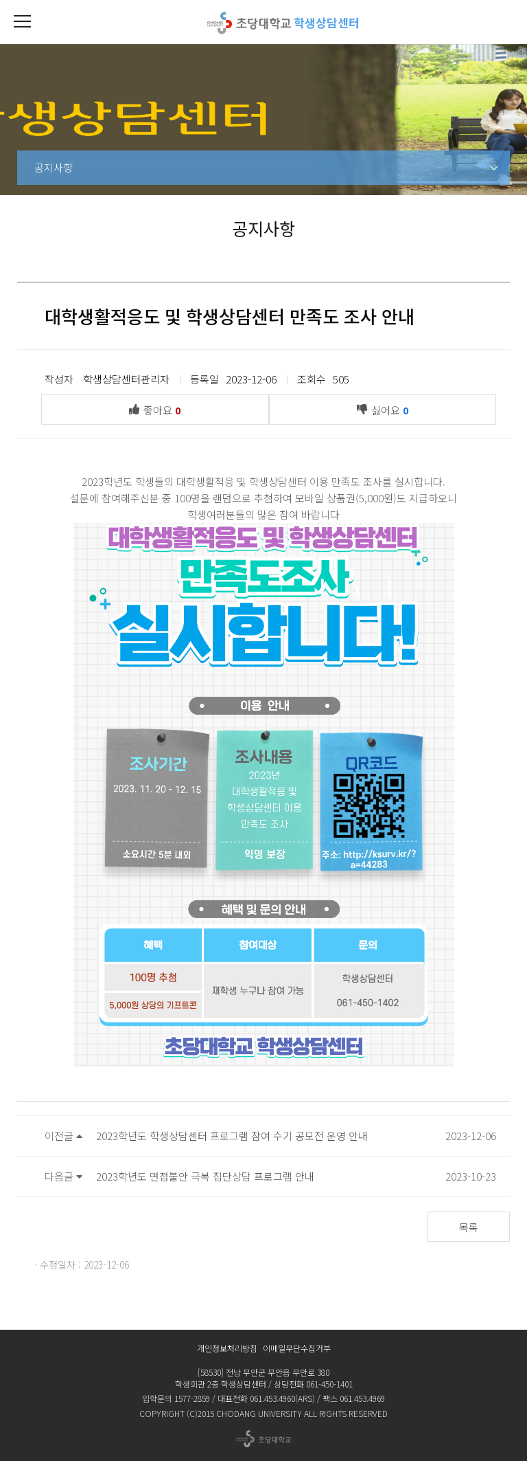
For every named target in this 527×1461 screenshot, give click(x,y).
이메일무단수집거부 (297, 1348)
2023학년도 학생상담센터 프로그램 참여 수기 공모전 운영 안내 (232, 1135)
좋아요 (158, 409)
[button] (22, 22)
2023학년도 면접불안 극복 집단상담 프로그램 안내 (205, 1176)
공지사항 (53, 167)
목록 (468, 1227)
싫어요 (386, 409)
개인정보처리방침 (227, 1348)
